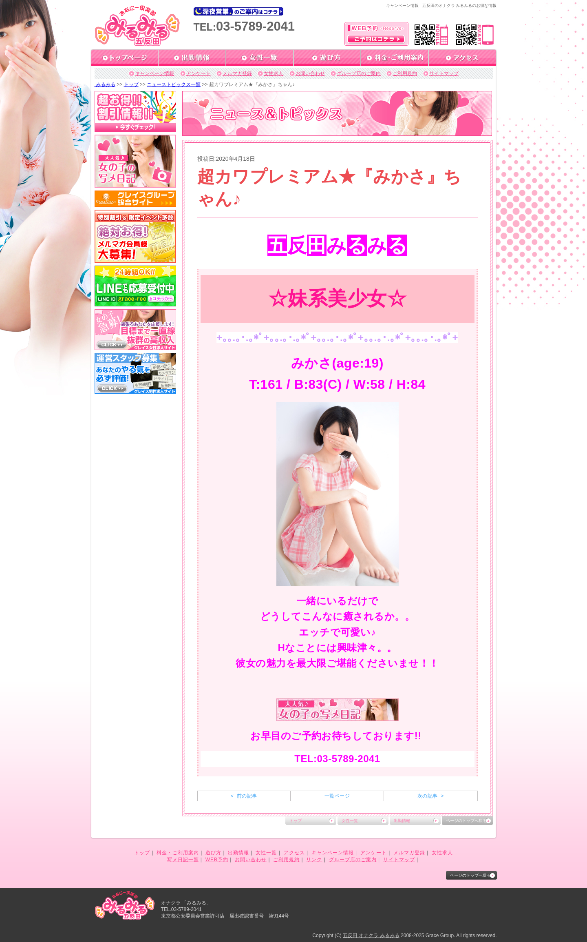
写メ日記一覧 (183, 859)
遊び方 (213, 853)
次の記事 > (430, 796)
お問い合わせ (310, 73)
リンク (314, 859)
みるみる (105, 84)
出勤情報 (402, 820)
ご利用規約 (405, 73)
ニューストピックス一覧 (174, 84)
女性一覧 (350, 820)
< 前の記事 (244, 796)
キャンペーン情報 (154, 73)
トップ (131, 84)
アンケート (198, 73)
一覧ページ (337, 796)
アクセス (294, 853)
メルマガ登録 (237, 73)
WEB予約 (216, 859)
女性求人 (273, 73)
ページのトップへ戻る (466, 820)
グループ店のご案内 (359, 73)
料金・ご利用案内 (178, 853)
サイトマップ (444, 73)
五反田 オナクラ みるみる (371, 935)
